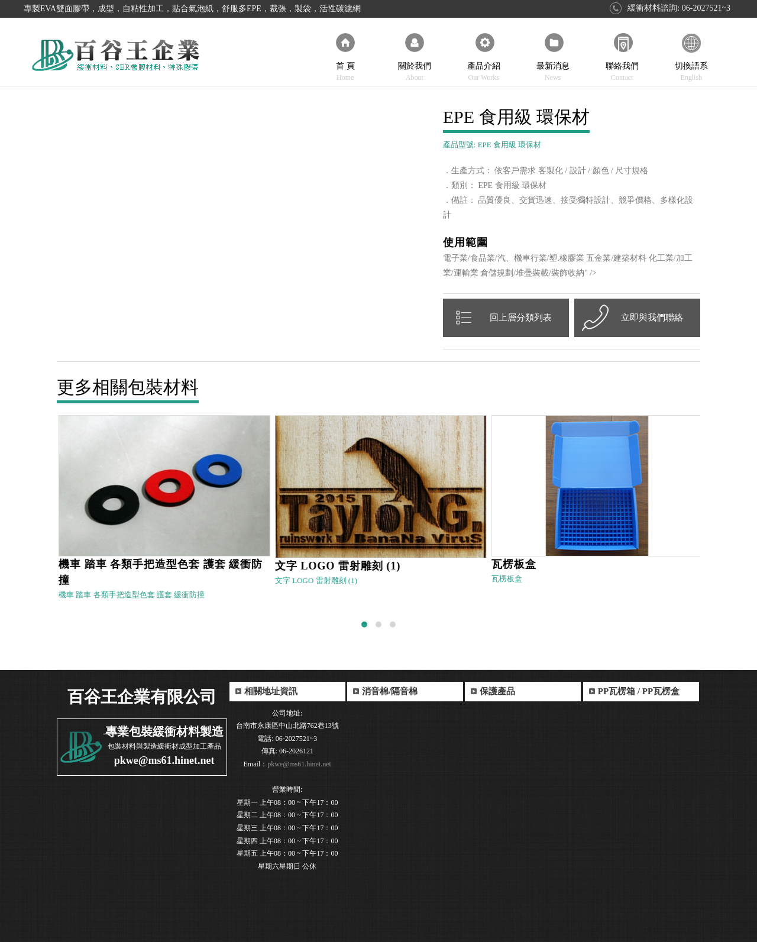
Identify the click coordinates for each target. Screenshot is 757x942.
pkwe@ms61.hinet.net (164, 760)
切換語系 (691, 56)
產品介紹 (483, 56)
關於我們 (414, 56)
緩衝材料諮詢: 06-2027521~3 (678, 8)
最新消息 (552, 56)
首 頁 (345, 56)
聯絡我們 (621, 56)
